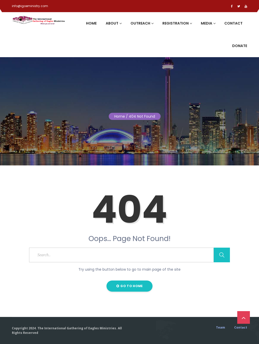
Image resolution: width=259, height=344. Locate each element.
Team (220, 327)
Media (208, 23)
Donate (239, 45)
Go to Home (129, 286)
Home (91, 23)
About (113, 23)
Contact (233, 23)
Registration (177, 23)
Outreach (142, 23)
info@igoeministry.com (30, 6)
